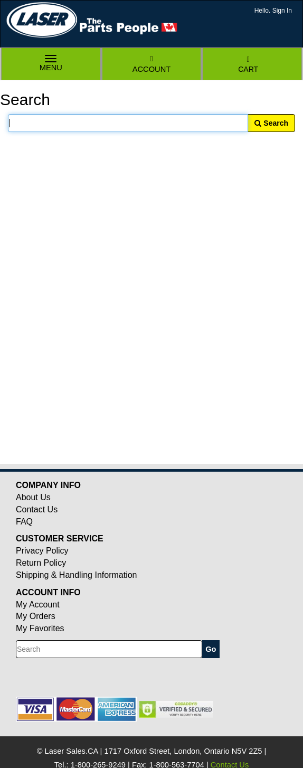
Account (151, 64)
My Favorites (40, 628)
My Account (38, 604)
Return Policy (41, 562)
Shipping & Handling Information (76, 574)
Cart (248, 64)
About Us (33, 497)
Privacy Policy (42, 550)
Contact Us (37, 509)
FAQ (24, 521)
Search (271, 123)
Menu (51, 64)
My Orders (35, 616)
